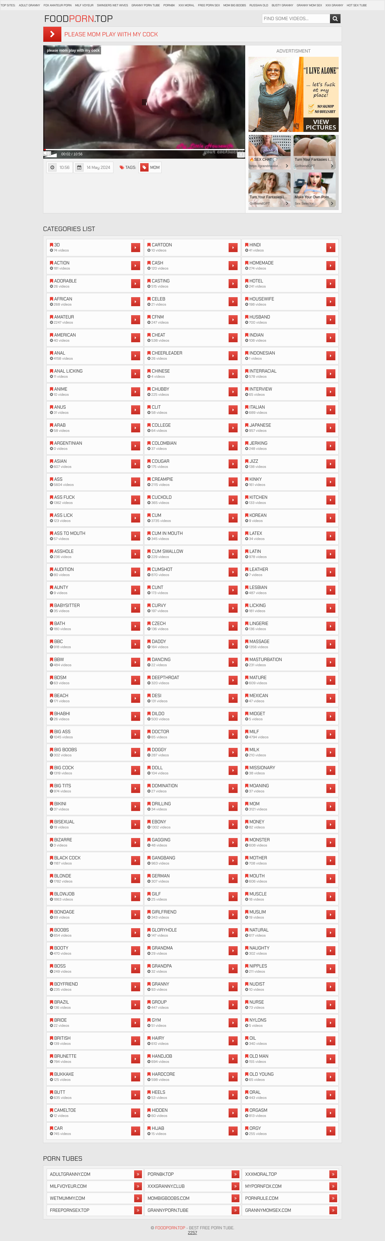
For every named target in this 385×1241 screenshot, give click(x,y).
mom (149, 167)
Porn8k (169, 5)
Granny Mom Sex (309, 5)
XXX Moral (186, 5)
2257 (192, 1232)
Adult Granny (29, 5)
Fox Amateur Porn (58, 5)
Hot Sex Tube (357, 5)
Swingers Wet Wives (112, 5)
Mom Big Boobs (234, 5)
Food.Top (78, 18)
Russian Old (259, 5)
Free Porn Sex (209, 5)
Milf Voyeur (84, 5)
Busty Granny (282, 5)
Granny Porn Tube (145, 5)
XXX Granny (334, 5)
